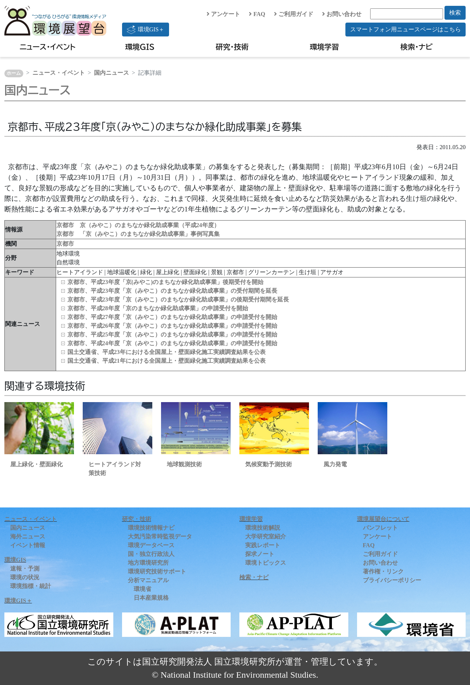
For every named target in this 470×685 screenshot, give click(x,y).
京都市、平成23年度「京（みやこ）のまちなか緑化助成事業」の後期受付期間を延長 (178, 299)
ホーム (14, 73)
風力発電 (335, 464)
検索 (455, 12)
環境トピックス (265, 563)
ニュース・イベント (47, 46)
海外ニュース (27, 536)
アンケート (223, 14)
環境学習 (324, 46)
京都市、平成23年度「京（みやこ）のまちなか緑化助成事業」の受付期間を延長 (172, 291)
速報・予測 (24, 568)
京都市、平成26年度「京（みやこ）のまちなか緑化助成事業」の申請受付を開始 (172, 326)
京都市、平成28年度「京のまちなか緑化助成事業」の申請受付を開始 (157, 308)
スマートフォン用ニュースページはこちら (405, 29)
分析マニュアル (148, 580)
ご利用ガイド (293, 14)
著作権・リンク (383, 571)
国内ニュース (111, 73)
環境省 (142, 589)
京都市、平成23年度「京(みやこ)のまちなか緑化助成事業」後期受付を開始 (165, 282)
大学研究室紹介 (265, 536)
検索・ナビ (416, 46)
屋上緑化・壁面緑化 (36, 464)
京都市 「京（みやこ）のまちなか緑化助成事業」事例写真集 (138, 234)
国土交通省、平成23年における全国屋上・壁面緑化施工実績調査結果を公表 (166, 352)
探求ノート (259, 554)
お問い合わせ (341, 14)
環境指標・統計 (30, 586)
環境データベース (151, 545)
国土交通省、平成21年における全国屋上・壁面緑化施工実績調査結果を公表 (166, 361)
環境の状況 (24, 577)
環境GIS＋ (146, 29)
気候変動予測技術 (268, 464)
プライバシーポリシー (392, 580)
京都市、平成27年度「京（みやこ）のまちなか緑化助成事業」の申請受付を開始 (172, 317)
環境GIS (140, 46)
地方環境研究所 (148, 563)
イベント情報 (27, 545)
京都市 (65, 244)
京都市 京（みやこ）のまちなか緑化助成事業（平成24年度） (138, 225)
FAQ (257, 14)
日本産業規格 (151, 598)
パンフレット (380, 528)
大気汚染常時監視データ (160, 536)
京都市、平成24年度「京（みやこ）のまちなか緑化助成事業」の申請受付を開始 (172, 343)
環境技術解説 (262, 528)
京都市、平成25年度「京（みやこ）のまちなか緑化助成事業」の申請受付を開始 (172, 334)
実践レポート (262, 545)
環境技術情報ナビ (151, 528)
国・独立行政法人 (151, 554)
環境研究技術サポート (157, 571)
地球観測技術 (184, 464)
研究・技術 (232, 46)
